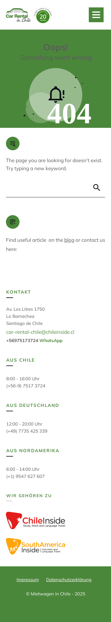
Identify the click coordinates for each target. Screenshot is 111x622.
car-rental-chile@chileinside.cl (40, 332)
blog (69, 240)
